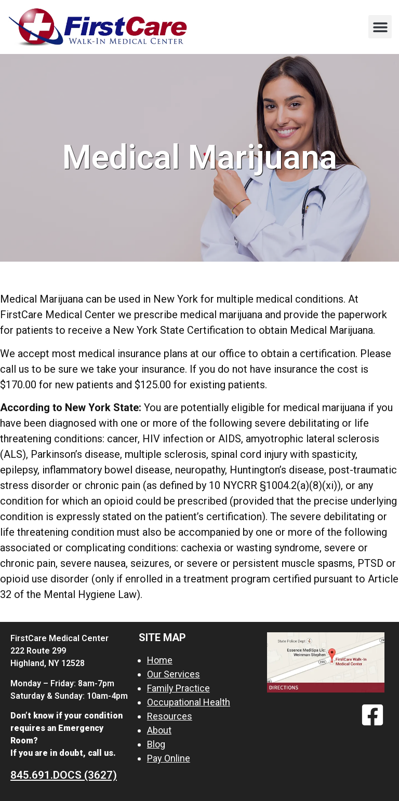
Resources (169, 716)
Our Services (173, 674)
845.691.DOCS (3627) (63, 775)
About (159, 730)
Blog (156, 744)
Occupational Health (188, 702)
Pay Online (168, 758)
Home (159, 660)
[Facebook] (372, 715)
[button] (380, 26)
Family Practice (178, 688)
